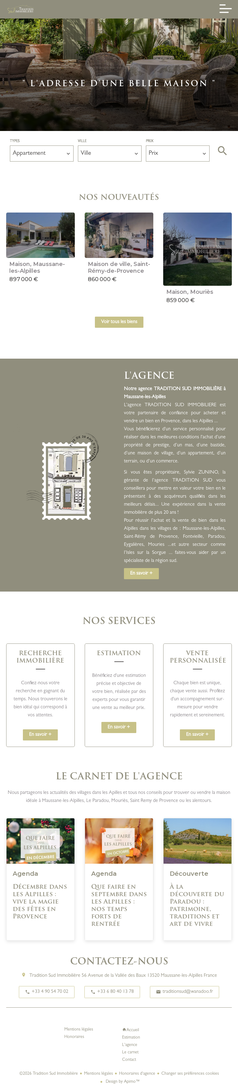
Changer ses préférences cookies (190, 1074)
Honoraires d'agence (137, 1074)
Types (15, 141)
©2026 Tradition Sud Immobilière (48, 1074)
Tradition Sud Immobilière (54, 975)
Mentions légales (98, 1074)
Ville (82, 141)
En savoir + (141, 573)
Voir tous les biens (119, 322)
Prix (149, 141)
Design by (122, 1082)
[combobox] (41, 153)
